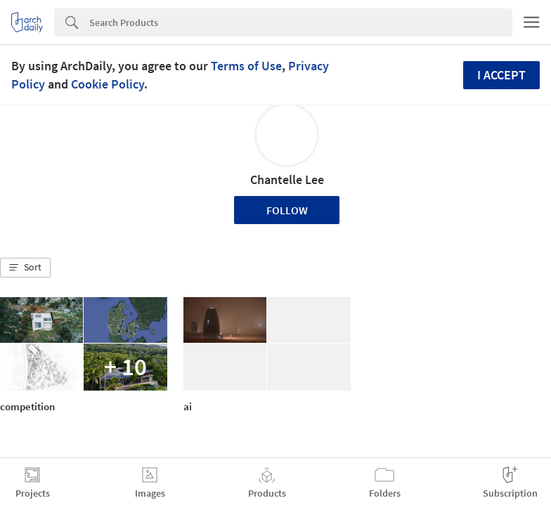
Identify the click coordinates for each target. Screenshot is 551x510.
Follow (287, 210)
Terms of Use (246, 66)
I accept (501, 75)
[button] (25, 267)
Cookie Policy (107, 84)
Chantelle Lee (287, 179)
